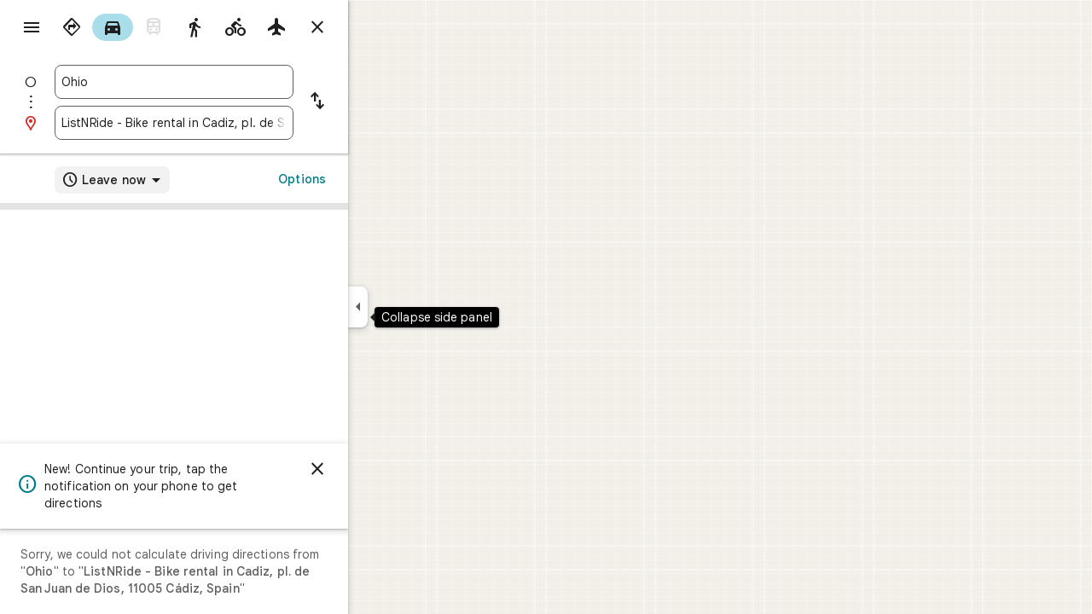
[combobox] (235, 82)
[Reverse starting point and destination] (379, 102)
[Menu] (30, 29)
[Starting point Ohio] (235, 82)
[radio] (133, 27)
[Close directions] (379, 27)
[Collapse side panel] (419, 307)
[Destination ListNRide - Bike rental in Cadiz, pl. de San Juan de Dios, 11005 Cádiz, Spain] (235, 123)
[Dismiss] (379, 469)
